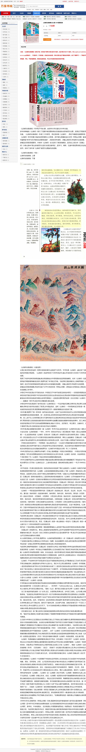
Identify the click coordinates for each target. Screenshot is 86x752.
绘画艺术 (28, 16)
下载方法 (5, 157)
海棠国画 (79, 19)
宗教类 (29, 13)
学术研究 (5, 71)
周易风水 (58, 16)
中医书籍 (49, 19)
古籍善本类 (59, 13)
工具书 (4, 76)
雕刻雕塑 (37, 16)
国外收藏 (70, 19)
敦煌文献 (5, 43)
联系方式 (76, 1)
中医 (48, 9)
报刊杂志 (51, 13)
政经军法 (5, 65)
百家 (8, 16)
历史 (6, 16)
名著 (11, 16)
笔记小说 (18, 19)
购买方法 (5, 154)
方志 (4, 149)
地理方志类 (67, 13)
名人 (14, 16)
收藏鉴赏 (25, 19)
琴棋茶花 (14, 19)
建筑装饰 (5, 107)
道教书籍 (53, 16)
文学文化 (5, 32)
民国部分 (70, 16)
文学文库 (5, 62)
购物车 (21, 1)
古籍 (51, 9)
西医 (4, 127)
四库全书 (5, 40)
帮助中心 (74, 13)
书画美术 (37, 9)
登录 (15, 1)
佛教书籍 (49, 16)
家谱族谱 (9, 19)
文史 (33, 9)
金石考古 (30, 19)
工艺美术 (39, 19)
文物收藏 (5, 101)
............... (79, 16)
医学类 (44, 13)
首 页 (14, 13)
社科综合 (5, 57)
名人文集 (5, 37)
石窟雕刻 (5, 99)
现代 (4, 135)
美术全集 (5, 115)
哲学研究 (5, 74)
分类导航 (5, 13)
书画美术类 (37, 13)
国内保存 (74, 19)
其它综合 (5, 113)
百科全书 (5, 60)
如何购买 (65, 1)
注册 (18, 1)
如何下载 (71, 1)
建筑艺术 (35, 19)
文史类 (21, 13)
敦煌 (19, 16)
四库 (17, 16)
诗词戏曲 (4, 19)
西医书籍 (53, 19)
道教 (4, 85)
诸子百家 (5, 34)
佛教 (45, 9)
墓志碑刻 (5, 118)
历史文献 (28, 9)
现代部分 (74, 16)
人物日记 (5, 68)
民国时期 (5, 132)
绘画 (41, 9)
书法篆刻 (32, 16)
